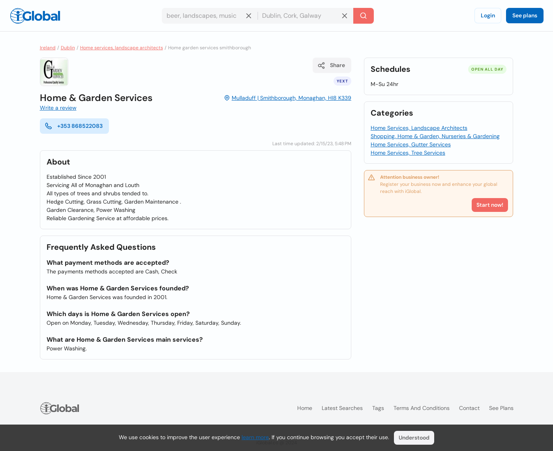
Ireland (48, 48)
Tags (378, 408)
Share (331, 65)
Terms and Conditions (422, 408)
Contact (469, 408)
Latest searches (342, 408)
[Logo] (35, 16)
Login (488, 15)
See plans (524, 15)
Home (304, 408)
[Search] (363, 16)
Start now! (489, 204)
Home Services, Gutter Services (411, 144)
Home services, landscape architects (121, 48)
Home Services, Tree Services (408, 152)
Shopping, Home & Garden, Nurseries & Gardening (435, 136)
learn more (255, 437)
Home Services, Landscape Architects (419, 127)
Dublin (68, 48)
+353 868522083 (74, 126)
